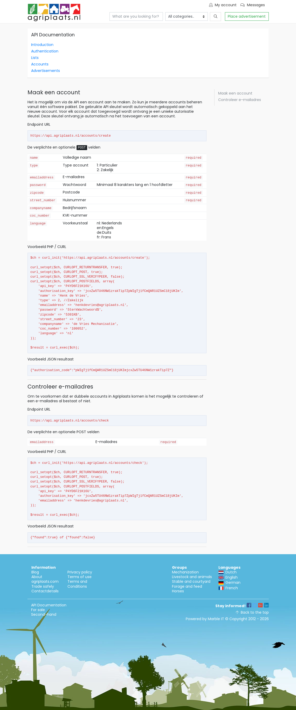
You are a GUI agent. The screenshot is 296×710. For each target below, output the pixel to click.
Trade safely (42, 586)
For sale (38, 609)
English (228, 577)
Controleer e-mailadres (239, 99)
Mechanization (185, 572)
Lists (35, 57)
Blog (35, 572)
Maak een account (235, 93)
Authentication (44, 51)
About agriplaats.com (45, 579)
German (229, 582)
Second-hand (43, 614)
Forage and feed (187, 586)
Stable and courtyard (191, 581)
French (228, 588)
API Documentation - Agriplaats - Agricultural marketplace (54, 12)
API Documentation (48, 605)
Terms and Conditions (77, 584)
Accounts (40, 64)
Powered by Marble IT (205, 618)
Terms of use (79, 576)
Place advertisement (247, 16)
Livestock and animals (192, 576)
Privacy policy (79, 572)
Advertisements (45, 70)
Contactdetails (45, 591)
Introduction (42, 44)
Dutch (227, 572)
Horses (178, 591)
